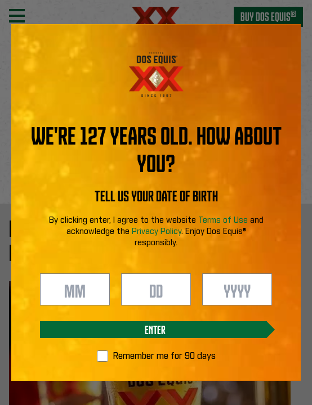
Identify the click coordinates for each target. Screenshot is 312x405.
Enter (155, 329)
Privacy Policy (156, 232)
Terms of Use (223, 220)
